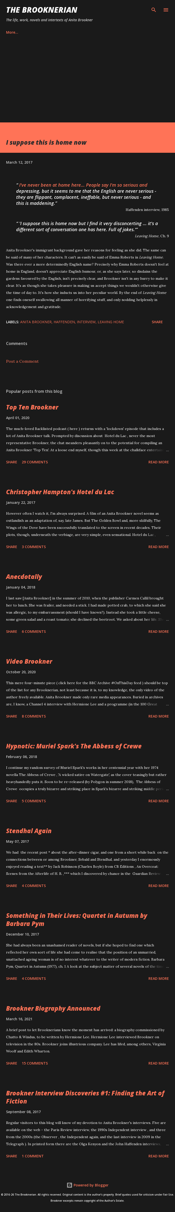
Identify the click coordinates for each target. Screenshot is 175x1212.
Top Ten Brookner (32, 407)
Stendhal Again (29, 831)
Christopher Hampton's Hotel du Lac (60, 492)
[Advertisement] (87, 84)
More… (144, 32)
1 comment (33, 1156)
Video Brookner (29, 661)
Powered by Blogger (87, 1185)
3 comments (34, 546)
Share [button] (157, 321)
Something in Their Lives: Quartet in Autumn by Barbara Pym (76, 919)
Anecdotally (24, 576)
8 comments (34, 716)
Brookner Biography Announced (53, 1008)
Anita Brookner (36, 321)
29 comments (35, 462)
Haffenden (64, 321)
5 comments (34, 800)
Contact (61, 32)
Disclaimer (116, 32)
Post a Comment (22, 361)
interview (86, 321)
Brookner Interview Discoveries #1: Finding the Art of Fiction (85, 1097)
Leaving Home (111, 321)
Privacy (87, 32)
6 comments (34, 631)
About (35, 32)
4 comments (34, 885)
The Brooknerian (41, 10)
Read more (158, 462)
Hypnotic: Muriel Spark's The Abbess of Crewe (74, 746)
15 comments (35, 1063)
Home (11, 32)
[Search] (154, 9)
